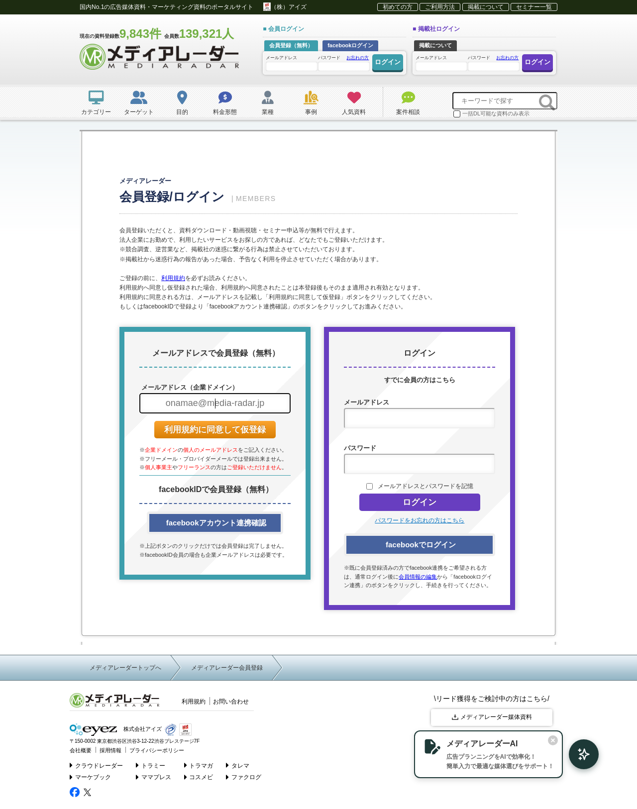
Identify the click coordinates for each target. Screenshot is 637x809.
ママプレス (153, 777)
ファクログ (243, 777)
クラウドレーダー (96, 765)
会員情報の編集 (418, 577)
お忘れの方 (357, 57)
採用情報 (110, 750)
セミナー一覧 (534, 6)
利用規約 (173, 278)
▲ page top (592, 790)
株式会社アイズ (116, 729)
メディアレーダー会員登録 (227, 667)
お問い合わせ (231, 701)
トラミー (150, 765)
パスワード (343, 62)
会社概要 (81, 750)
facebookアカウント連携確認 (215, 522)
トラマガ (198, 765)
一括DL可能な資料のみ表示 (491, 113)
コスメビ (198, 777)
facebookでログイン (420, 544)
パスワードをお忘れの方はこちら (419, 520)
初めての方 (398, 6)
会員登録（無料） (291, 45)
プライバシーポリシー (156, 750)
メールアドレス (291, 63)
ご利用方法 (440, 6)
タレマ (237, 765)
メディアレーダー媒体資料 (492, 716)
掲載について (486, 6)
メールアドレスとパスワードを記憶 (425, 486)
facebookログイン (350, 45)
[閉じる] (551, 740)
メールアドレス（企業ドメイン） (188, 387)
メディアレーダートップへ (125, 667)
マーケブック (90, 777)
